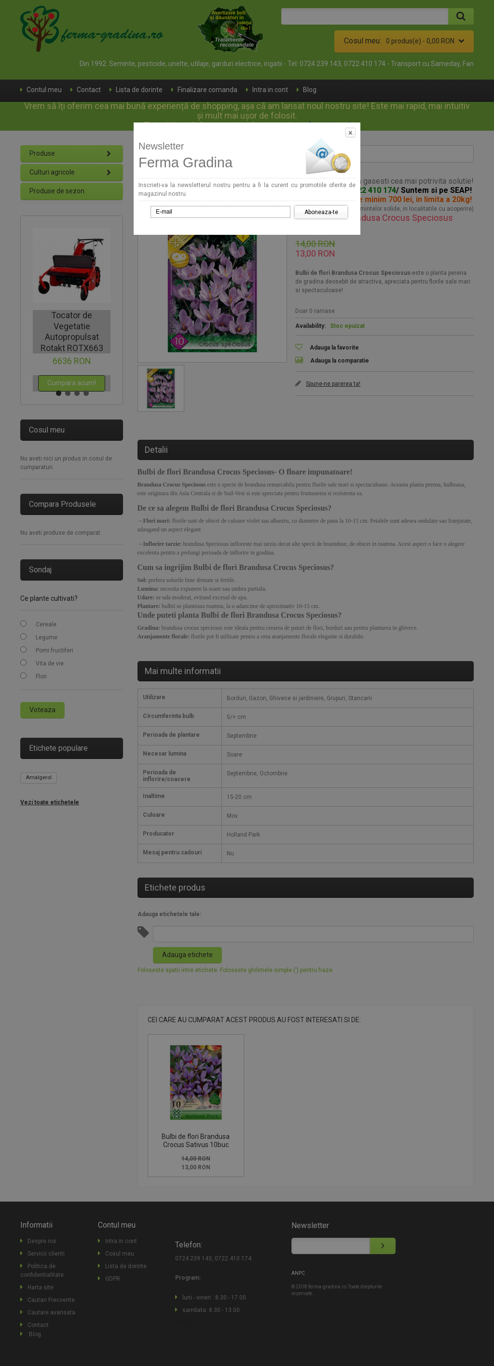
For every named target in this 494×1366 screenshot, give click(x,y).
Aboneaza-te (321, 212)
